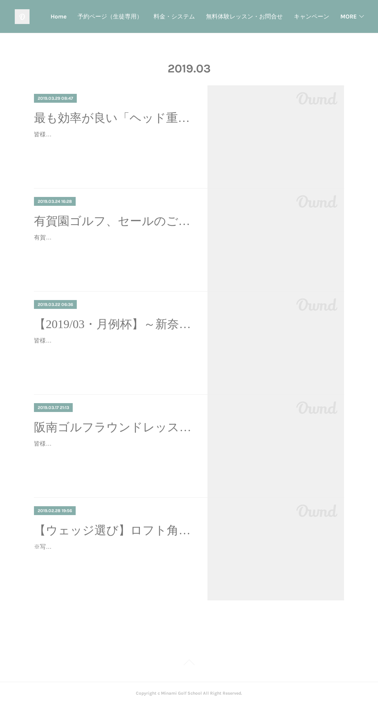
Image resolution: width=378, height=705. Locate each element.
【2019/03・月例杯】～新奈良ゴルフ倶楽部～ (114, 324)
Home (105, 16)
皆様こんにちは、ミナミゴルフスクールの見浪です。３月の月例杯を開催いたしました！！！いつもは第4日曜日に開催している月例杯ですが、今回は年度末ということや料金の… (113, 351)
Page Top (189, 664)
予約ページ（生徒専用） (156, 16)
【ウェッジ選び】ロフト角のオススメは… (114, 530)
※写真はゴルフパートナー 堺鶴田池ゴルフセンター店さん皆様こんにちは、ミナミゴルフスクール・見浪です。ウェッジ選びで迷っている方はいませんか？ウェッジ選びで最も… (113, 557)
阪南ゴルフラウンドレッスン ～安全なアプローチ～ (114, 427)
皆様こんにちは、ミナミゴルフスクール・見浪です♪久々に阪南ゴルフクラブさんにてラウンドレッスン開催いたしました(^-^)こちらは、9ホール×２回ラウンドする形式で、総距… (114, 454)
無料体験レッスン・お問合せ (290, 16)
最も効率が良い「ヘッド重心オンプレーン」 (114, 118)
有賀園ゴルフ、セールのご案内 (114, 221)
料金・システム (220, 16)
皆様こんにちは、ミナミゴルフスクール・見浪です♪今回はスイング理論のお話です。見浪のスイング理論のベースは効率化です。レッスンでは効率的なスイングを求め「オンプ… (113, 145)
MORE (348, 16)
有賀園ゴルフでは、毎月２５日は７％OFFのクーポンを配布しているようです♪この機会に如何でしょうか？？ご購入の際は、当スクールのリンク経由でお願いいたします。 (113, 248)
